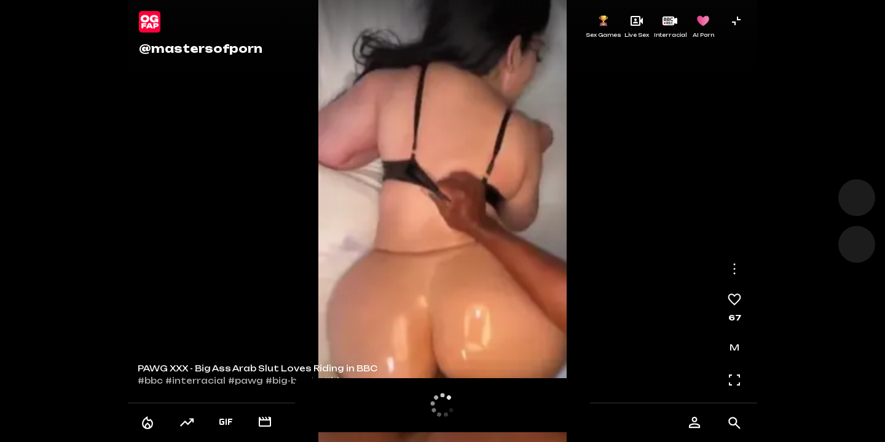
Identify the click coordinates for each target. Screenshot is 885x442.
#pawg (245, 381)
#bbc (150, 381)
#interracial (195, 381)
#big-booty (293, 381)
